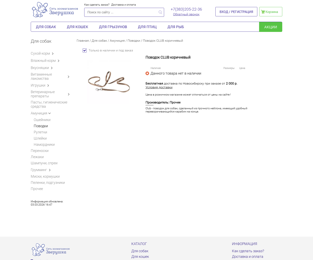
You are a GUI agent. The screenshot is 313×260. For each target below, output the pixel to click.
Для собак (46, 26)
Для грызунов (113, 26)
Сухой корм (43, 53)
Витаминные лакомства (51, 76)
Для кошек (77, 26)
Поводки (41, 126)
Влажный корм (46, 60)
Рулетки (40, 132)
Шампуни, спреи (44, 163)
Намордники (44, 144)
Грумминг (41, 169)
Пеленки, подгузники (48, 182)
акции (270, 27)
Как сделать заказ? (96, 4)
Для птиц (147, 26)
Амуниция (41, 113)
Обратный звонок (186, 14)
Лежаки (37, 157)
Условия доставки (159, 87)
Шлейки (40, 138)
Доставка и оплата (123, 4)
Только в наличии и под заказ (108, 50)
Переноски (40, 151)
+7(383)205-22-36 (186, 9)
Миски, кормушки (45, 176)
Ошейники (42, 120)
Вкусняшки (42, 67)
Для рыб (175, 26)
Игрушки (41, 85)
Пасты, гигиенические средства (49, 104)
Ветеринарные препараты (51, 94)
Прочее (37, 189)
